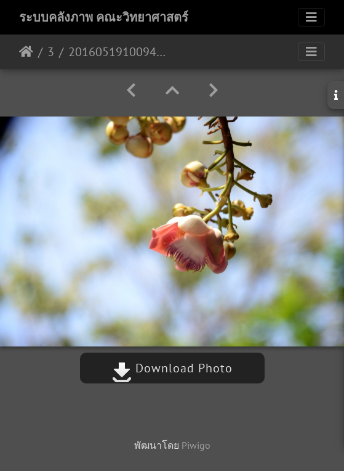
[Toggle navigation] (311, 17)
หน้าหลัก (26, 52)
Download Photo (172, 368)
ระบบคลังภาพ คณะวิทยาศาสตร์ (103, 17)
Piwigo (196, 445)
